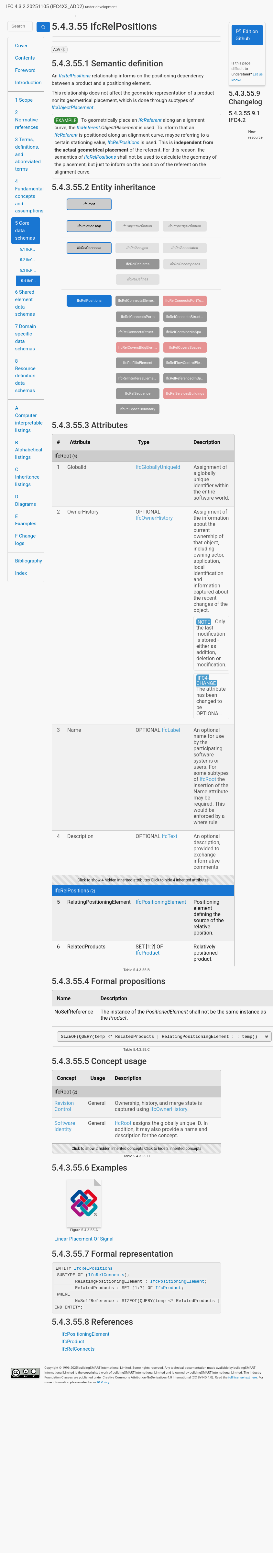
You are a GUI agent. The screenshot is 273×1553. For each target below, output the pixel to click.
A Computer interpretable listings (27, 419)
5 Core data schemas (25, 230)
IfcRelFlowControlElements (186, 362)
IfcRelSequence (138, 393)
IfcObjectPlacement (72, 107)
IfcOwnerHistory (154, 518)
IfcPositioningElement (161, 902)
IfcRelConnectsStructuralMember (139, 332)
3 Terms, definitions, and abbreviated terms (27, 154)
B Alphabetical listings (27, 450)
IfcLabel (171, 730)
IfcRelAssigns (137, 247)
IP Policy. (103, 1383)
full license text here (242, 1378)
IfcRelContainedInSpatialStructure (186, 332)
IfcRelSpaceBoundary (137, 409)
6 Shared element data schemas (25, 303)
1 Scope (24, 100)
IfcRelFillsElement (138, 362)
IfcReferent (150, 120)
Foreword (25, 70)
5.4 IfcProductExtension (30, 280)
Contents (25, 58)
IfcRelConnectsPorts (138, 316)
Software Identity (64, 1127)
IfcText (170, 836)
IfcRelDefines (137, 279)
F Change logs (25, 539)
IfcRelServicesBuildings (185, 393)
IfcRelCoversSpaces (185, 347)
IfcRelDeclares (137, 264)
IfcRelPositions (75, 76)
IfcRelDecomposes (185, 264)
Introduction (27, 82)
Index (21, 573)
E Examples (26, 520)
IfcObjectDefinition (137, 226)
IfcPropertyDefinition (184, 226)
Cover (21, 46)
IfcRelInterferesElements (138, 378)
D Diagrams (25, 500)
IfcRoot (89, 204)
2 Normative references (26, 119)
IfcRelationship (89, 226)
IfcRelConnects (89, 247)
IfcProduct (147, 953)
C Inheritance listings (27, 477)
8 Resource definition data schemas (25, 375)
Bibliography (27, 561)
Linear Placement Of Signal (84, 1240)
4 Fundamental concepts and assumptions (27, 196)
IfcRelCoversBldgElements (139, 347)
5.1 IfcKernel (30, 249)
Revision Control (64, 1107)
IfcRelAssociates (184, 247)
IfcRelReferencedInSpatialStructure (186, 378)
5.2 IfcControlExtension (30, 259)
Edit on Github (246, 35)
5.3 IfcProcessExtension (30, 270)
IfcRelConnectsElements (138, 300)
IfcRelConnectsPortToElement (186, 300)
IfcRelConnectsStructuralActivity (186, 316)
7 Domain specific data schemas (25, 337)
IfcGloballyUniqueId (158, 467)
